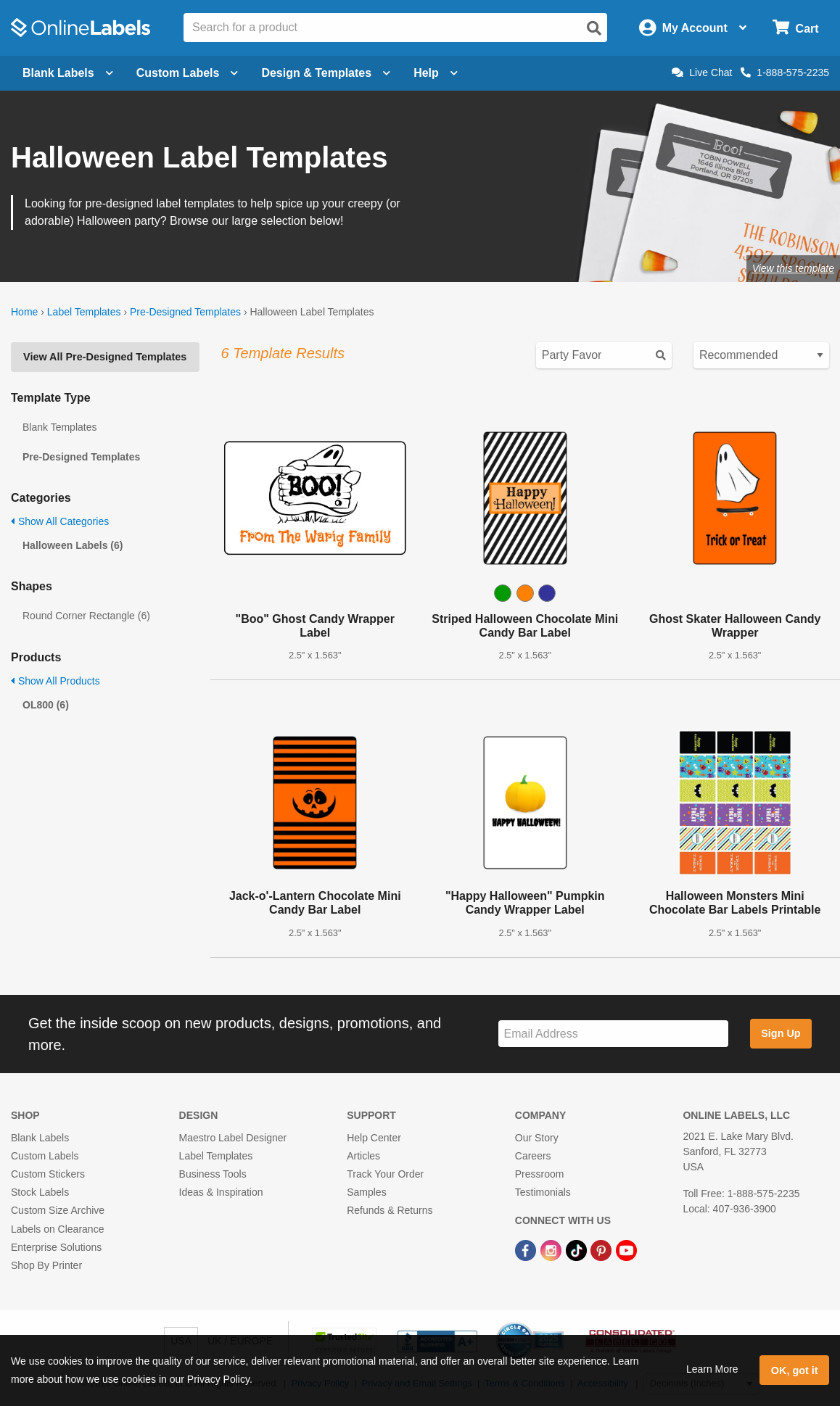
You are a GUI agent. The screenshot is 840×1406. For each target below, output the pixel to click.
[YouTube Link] (626, 1250)
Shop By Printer (46, 1265)
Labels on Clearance (57, 1229)
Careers (533, 1156)
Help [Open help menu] (435, 73)
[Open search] (594, 28)
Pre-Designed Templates (185, 312)
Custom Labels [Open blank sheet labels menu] (187, 73)
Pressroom (539, 1174)
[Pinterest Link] (602, 1250)
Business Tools (213, 1174)
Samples (366, 1192)
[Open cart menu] (795, 28)
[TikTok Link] (578, 1250)
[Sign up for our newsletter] (613, 1033)
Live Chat (702, 72)
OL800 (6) (45, 705)
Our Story (537, 1138)
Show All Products (55, 681)
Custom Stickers (48, 1174)
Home (24, 312)
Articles (363, 1156)
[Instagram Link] (552, 1250)
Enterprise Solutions (56, 1247)
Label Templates (84, 312)
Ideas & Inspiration (221, 1192)
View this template (793, 268)
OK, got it (794, 1370)
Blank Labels (40, 1138)
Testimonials (543, 1192)
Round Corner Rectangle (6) (86, 615)
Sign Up (780, 1033)
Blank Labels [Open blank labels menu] (67, 73)
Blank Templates (59, 427)
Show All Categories (60, 521)
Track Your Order (385, 1174)
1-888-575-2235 (785, 72)
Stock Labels (40, 1192)
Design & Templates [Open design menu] (325, 73)
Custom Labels (44, 1156)
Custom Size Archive (57, 1210)
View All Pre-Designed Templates (104, 357)
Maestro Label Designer (233, 1138)
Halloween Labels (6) (72, 545)
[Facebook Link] (527, 1250)
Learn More (712, 1369)
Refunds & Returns (389, 1210)
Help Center (374, 1138)
